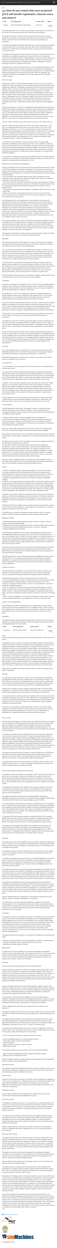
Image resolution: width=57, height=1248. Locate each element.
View (50, 25)
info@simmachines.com (10, 1214)
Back (3, 8)
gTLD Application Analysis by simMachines (20, 2)
